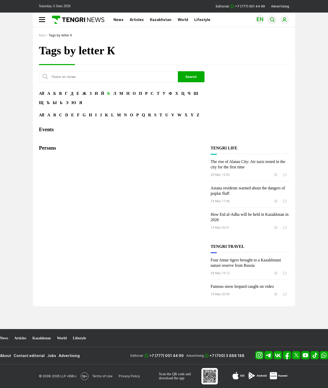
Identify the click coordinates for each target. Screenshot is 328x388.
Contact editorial (29, 355)
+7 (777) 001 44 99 (166, 355)
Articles (137, 19)
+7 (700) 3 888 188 (227, 355)
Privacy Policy (129, 376)
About (5, 355)
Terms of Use (102, 376)
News (119, 19)
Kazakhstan (160, 19)
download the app (171, 378)
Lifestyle (202, 19)
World (183, 19)
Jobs (51, 355)
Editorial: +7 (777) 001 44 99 (240, 6)
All (41, 93)
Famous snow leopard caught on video (242, 286)
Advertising (280, 6)
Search (191, 77)
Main (42, 35)
